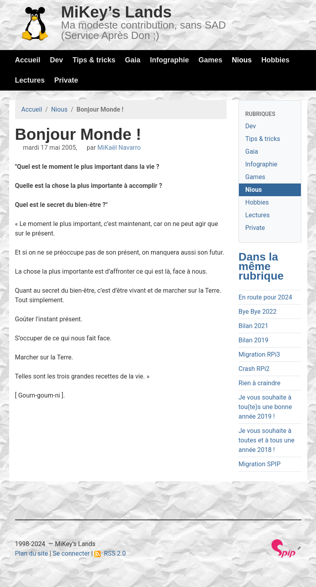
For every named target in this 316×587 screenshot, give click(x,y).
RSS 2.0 (110, 553)
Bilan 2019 (253, 340)
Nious (242, 60)
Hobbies (275, 60)
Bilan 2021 (253, 326)
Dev (56, 60)
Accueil (28, 60)
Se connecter (71, 553)
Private (66, 80)
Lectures (30, 80)
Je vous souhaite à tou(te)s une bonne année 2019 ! (265, 407)
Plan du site (31, 553)
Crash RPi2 (253, 369)
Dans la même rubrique (261, 266)
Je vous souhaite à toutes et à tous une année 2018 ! (266, 440)
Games (210, 60)
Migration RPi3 (259, 354)
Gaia (132, 60)
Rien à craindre (259, 383)
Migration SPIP (259, 464)
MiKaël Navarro (119, 147)
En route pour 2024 (265, 297)
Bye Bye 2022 (257, 311)
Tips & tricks (94, 60)
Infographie (169, 60)
